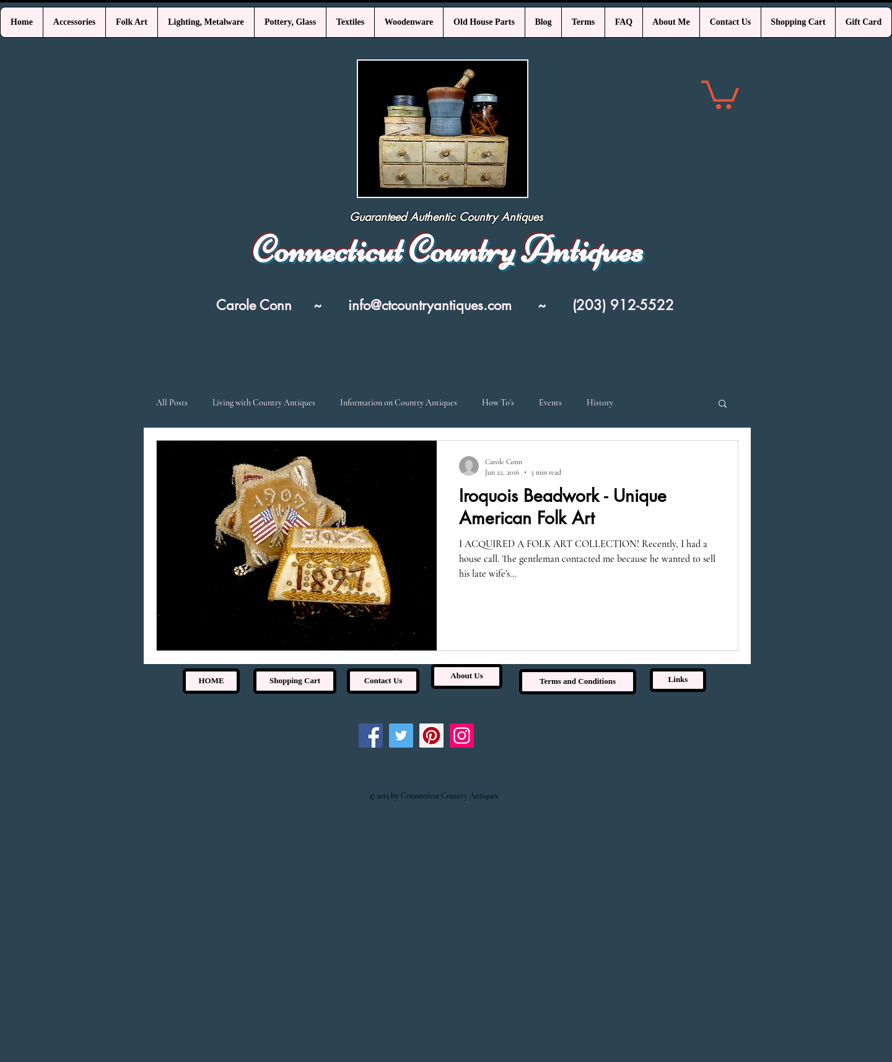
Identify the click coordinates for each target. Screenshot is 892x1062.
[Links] (678, 680)
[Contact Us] (383, 681)
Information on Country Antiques (398, 402)
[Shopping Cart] (294, 681)
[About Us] (466, 676)
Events (550, 402)
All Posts (172, 402)
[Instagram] (462, 735)
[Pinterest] (431, 735)
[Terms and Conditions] (577, 681)
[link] (720, 93)
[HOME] (211, 681)
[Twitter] (401, 735)
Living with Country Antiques (263, 402)
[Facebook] (371, 735)
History (600, 402)
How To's (498, 402)
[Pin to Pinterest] (442, 418)
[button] (722, 404)
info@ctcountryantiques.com (430, 305)
